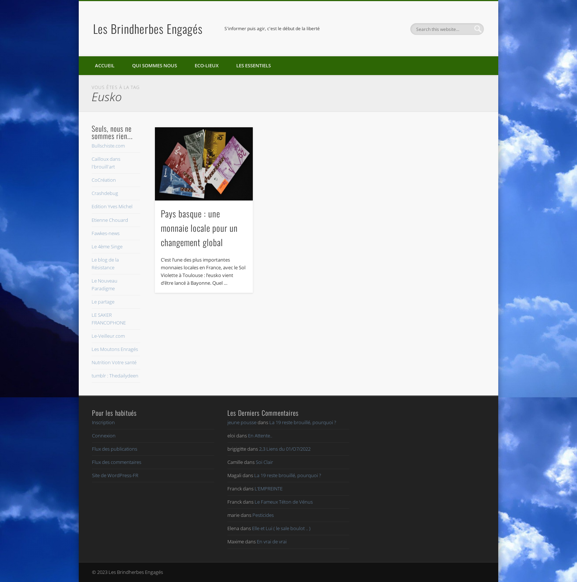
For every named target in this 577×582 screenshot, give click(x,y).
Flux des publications (114, 449)
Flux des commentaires (116, 462)
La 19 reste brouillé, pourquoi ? (302, 422)
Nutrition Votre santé (114, 362)
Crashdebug (105, 193)
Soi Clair (264, 462)
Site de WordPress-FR (115, 475)
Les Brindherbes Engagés (148, 28)
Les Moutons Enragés (115, 349)
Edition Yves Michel (112, 206)
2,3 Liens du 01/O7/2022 (285, 449)
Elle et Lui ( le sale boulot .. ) (281, 528)
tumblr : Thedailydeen (115, 375)
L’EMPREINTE (269, 488)
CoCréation (104, 180)
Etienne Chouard (110, 220)
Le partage (103, 301)
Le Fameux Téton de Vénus (284, 501)
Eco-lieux (207, 65)
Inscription (103, 422)
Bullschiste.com (108, 145)
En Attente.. (260, 435)
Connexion (104, 435)
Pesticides (263, 515)
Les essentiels (253, 65)
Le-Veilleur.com (108, 336)
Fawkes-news (106, 233)
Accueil (104, 65)
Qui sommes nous (154, 65)
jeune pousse (241, 422)
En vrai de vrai (272, 541)
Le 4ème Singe (107, 246)
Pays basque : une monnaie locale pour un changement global (199, 228)
